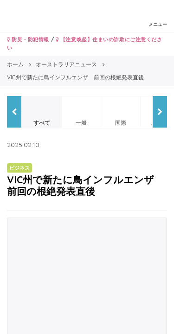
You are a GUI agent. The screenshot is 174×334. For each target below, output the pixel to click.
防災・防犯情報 (28, 39)
